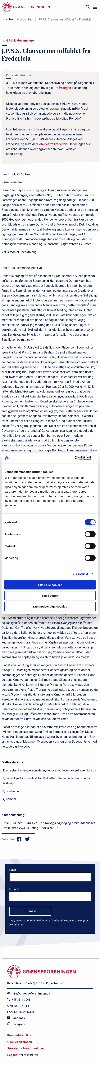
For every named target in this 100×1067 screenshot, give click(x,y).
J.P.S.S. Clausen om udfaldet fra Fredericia (64, 19)
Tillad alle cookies (50, 584)
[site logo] (26, 7)
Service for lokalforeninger (25, 1048)
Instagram (16, 1024)
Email (13, 889)
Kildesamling (24, 19)
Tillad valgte (50, 595)
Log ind (12, 1055)
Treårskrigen (62, 88)
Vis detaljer (80, 573)
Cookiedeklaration (19, 1042)
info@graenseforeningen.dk (28, 993)
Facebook (16, 1018)
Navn (12, 870)
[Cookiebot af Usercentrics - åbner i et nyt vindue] (79, 458)
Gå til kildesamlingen (20, 40)
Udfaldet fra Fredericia (52, 144)
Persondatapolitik (19, 1035)
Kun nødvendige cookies (50, 606)
